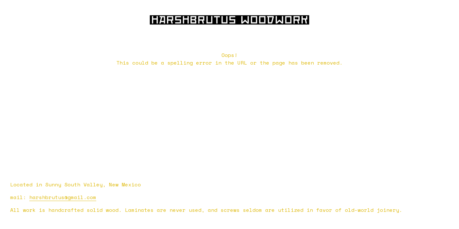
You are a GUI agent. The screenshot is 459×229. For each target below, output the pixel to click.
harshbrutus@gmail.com (62, 197)
